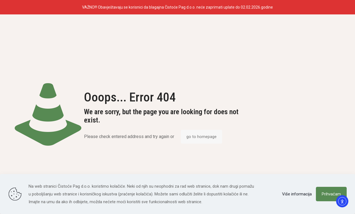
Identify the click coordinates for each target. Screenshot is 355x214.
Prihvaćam (331, 194)
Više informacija (297, 194)
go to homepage (201, 136)
